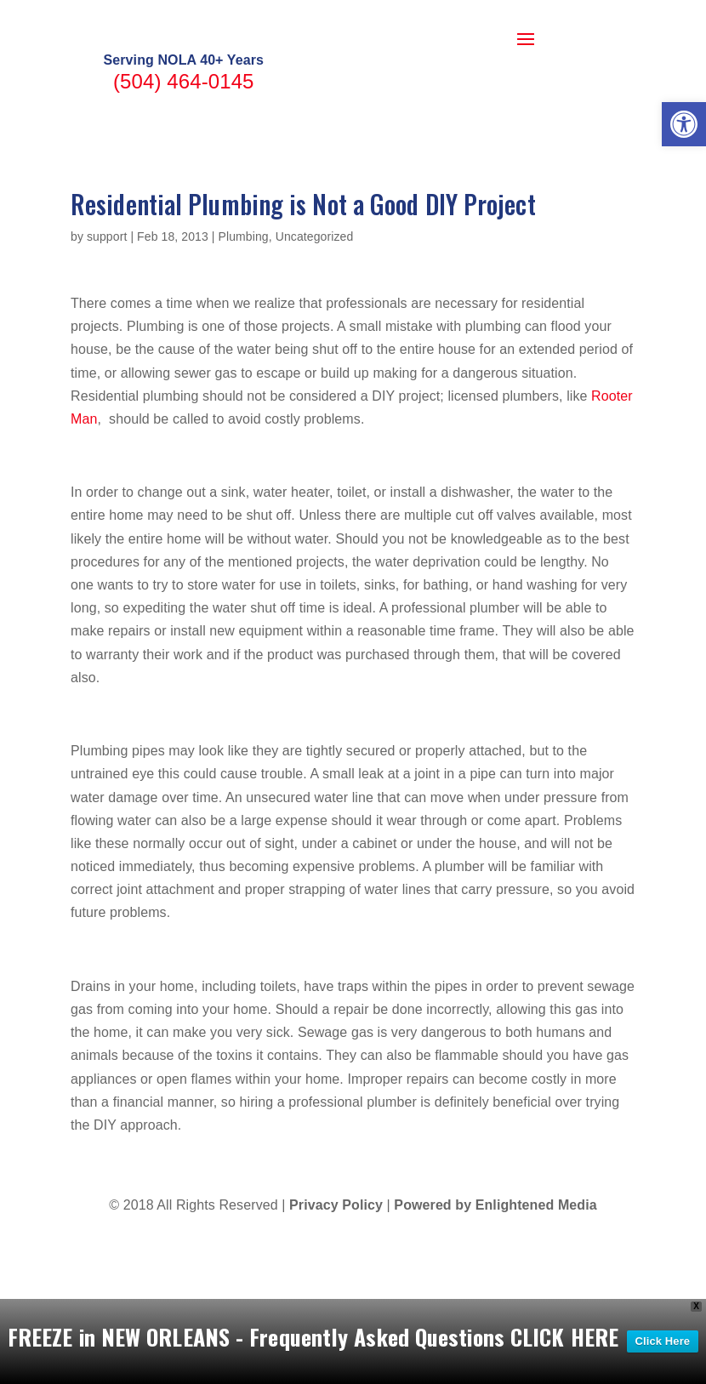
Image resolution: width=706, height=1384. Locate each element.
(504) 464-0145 (183, 150)
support (107, 305)
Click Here (663, 1341)
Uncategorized (315, 305)
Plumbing (244, 305)
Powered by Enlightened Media (495, 1274)
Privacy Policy (336, 1274)
